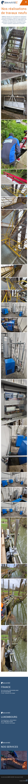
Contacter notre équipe (10, 693)
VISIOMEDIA (25, 780)
